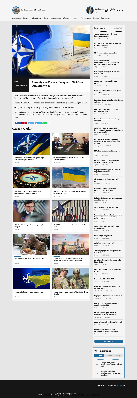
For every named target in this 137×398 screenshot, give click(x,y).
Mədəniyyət (86, 18)
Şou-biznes (105, 18)
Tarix (46, 18)
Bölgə (76, 18)
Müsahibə (67, 18)
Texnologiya (56, 18)
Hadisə (96, 18)
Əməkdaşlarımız (113, 385)
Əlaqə (123, 385)
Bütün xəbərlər (118, 28)
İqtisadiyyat (36, 18)
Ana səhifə (16, 18)
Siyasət (26, 18)
